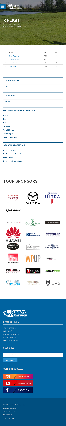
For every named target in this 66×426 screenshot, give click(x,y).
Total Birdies (8, 130)
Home (5, 26)
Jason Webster (14, 56)
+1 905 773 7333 (9, 411)
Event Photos (9, 337)
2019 (33, 86)
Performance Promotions (13, 154)
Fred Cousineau (14, 63)
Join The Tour (9, 328)
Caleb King (13, 66)
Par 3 (5, 115)
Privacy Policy (7, 415)
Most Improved (9, 150)
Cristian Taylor (14, 59)
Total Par (18, 26)
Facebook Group (10, 340)
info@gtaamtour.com (10, 408)
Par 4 (5, 119)
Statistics (11, 26)
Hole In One (8, 157)
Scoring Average (10, 137)
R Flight (33, 101)
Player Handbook (11, 334)
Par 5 (5, 123)
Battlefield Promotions (12, 161)
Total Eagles (8, 133)
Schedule (7, 331)
